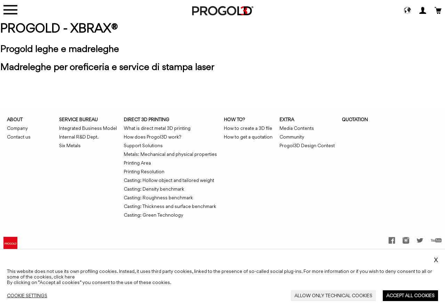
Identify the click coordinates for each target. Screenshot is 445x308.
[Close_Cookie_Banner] (27, 295)
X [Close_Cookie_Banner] (436, 260)
